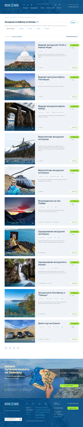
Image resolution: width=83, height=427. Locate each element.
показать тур (74, 67)
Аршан (52, 206)
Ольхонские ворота (42, 237)
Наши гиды (28, 412)
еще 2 (62, 298)
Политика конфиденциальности (42, 412)
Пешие (50, 283)
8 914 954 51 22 (74, 7)
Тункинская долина (42, 206)
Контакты (59, 7)
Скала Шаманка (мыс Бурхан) (54, 176)
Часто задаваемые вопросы (41, 407)
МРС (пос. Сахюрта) (56, 326)
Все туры (25, 7)
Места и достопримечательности (42, 409)
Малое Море (49, 326)
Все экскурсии (34, 7)
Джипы (48, 339)
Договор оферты (57, 416)
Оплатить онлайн (50, 7)
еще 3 (62, 326)
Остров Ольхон (41, 176)
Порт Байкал (47, 112)
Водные (41, 67)
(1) (72, 36)
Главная (6, 17)
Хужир (47, 176)
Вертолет (41, 160)
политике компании (69, 381)
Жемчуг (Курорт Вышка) (55, 268)
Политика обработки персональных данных (40, 415)
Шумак (40, 142)
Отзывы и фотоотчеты (40, 417)
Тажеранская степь (42, 326)
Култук (48, 206)
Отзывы (42, 7)
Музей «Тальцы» (41, 298)
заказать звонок (73, 408)
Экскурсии (42, 339)
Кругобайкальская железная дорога (57, 112)
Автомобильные (43, 252)
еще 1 (62, 176)
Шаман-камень (41, 112)
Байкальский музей (49, 298)
